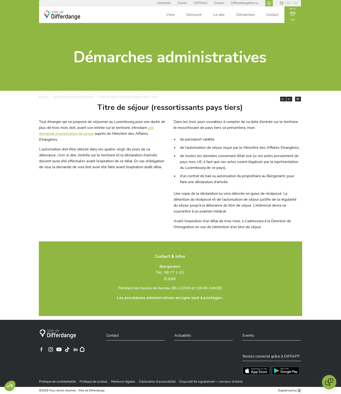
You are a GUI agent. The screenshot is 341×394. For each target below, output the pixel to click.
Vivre (170, 14)
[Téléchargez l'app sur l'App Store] (256, 371)
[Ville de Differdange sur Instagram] (50, 349)
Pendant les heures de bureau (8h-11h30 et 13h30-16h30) (170, 288)
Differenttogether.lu (244, 3)
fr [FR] (282, 3)
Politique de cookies (94, 382)
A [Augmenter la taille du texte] (289, 99)
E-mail (170, 278)
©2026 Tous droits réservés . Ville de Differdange (71, 390)
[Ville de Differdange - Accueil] (62, 15)
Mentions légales (123, 382)
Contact (272, 14)
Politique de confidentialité (57, 382)
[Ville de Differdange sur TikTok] (67, 349)
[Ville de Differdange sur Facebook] (41, 349)
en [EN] (289, 3)
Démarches (245, 14)
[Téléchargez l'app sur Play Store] (286, 371)
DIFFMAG (200, 3)
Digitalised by (289, 390)
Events (182, 3)
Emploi (219, 3)
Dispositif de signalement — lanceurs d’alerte (210, 382)
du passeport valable (197, 139)
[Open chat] (329, 382)
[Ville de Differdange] (57, 334)
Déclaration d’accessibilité (157, 382)
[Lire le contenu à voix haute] (298, 99)
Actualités (164, 3)
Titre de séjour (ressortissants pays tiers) (170, 107)
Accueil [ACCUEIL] (44, 97)
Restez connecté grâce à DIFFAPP (271, 356)
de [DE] (296, 3)
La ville (219, 14)
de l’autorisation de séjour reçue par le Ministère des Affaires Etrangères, (240, 147)
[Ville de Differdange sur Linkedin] (75, 349)
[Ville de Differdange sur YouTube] (59, 349)
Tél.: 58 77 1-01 (170, 272)
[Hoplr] (82, 349)
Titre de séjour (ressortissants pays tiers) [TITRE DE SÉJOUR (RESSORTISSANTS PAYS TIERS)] (128, 97)
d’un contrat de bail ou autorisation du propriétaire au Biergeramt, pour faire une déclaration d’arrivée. (237, 179)
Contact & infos (170, 256)
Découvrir (194, 14)
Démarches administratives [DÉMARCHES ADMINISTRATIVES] (73, 97)
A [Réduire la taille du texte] (283, 99)
